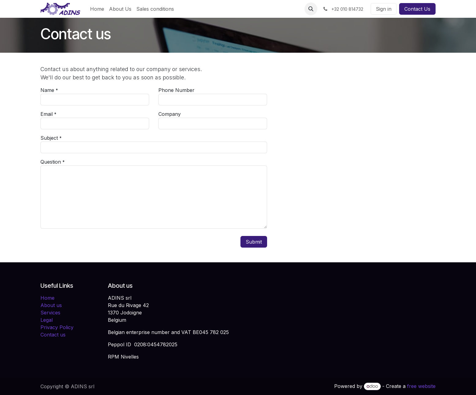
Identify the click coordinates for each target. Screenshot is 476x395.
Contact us (53, 335)
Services (50, 313)
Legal (46, 320)
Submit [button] (254, 242)
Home (47, 298)
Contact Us (417, 9)
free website (421, 386)
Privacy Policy (57, 327)
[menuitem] (97, 9)
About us (51, 305)
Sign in (383, 9)
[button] (310, 8)
